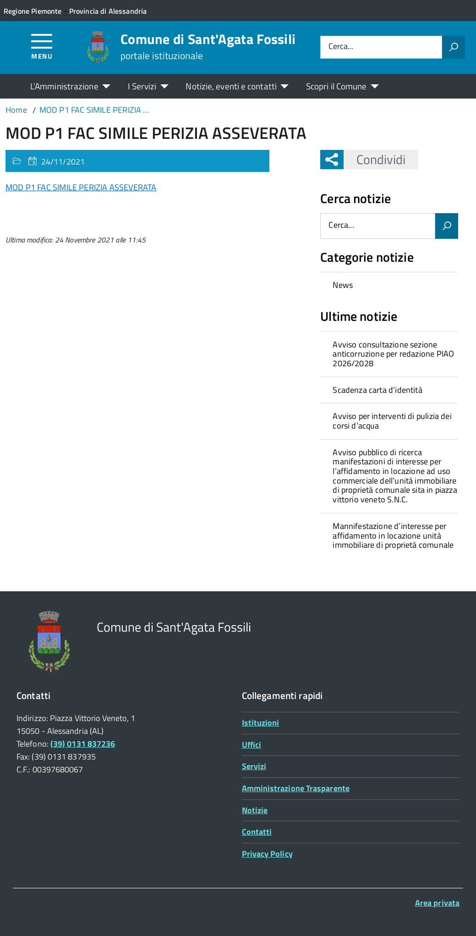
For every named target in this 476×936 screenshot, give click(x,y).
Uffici (252, 744)
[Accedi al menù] (42, 46)
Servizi (254, 766)
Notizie (255, 810)
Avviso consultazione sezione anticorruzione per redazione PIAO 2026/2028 (393, 353)
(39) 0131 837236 (82, 744)
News (343, 285)
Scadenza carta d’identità (377, 390)
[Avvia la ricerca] (453, 47)
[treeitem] (389, 285)
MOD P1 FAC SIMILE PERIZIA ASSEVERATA (80, 187)
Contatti (257, 832)
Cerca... (340, 47)
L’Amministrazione (64, 86)
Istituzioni (260, 722)
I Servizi (142, 86)
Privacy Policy (267, 854)
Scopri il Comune (336, 86)
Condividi (374, 159)
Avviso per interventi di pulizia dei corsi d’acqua (392, 421)
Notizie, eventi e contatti (231, 86)
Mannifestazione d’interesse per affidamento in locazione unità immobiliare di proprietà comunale (393, 535)
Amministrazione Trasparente (296, 788)
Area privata (437, 903)
